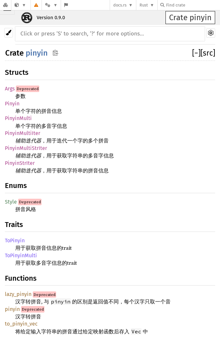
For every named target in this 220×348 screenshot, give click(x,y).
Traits (14, 224)
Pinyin (12, 103)
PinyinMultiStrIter (26, 148)
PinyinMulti (18, 118)
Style (11, 202)
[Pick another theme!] (8, 32)
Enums (16, 185)
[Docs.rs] (5, 5)
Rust (144, 5)
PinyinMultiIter (22, 133)
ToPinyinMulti (21, 255)
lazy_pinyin (18, 294)
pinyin (37, 53)
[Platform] (51, 5)
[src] (208, 53)
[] (196, 53)
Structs (17, 72)
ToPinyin (15, 240)
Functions (21, 278)
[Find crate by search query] (192, 5)
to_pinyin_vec (21, 324)
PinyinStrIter (20, 163)
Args (10, 89)
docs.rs (120, 5)
